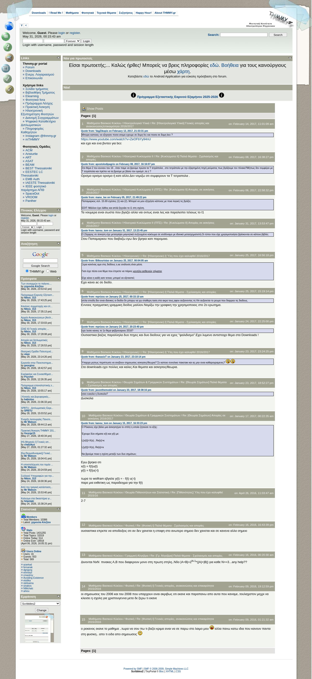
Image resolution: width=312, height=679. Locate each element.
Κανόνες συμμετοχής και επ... (36, 306)
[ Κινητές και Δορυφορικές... (35, 396)
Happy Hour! (144, 12)
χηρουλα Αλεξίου (34, 286)
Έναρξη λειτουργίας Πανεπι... (36, 419)
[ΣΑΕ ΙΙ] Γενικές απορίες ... (35, 329)
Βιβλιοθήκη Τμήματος (40, 92)
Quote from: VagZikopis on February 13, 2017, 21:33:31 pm (114, 131)
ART (28, 157)
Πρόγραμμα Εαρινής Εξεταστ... (37, 295)
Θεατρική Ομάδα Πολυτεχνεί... (37, 351)
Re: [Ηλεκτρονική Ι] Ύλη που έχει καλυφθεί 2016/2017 (176, 255)
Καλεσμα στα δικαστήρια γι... (36, 498)
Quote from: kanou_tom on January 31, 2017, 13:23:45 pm (114, 230)
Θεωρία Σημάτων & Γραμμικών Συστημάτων (151, 382)
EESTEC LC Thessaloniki (32, 173)
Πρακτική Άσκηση (38, 107)
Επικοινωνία (34, 78)
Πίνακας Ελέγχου (33, 210)
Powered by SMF (133, 668)
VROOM (31, 197)
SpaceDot (32, 193)
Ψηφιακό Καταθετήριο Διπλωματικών (38, 123)
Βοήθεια (230, 65)
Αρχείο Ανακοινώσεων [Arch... (37, 317)
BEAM (30, 164)
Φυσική (129, 525)
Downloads (39, 12)
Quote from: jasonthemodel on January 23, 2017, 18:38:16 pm (116, 390)
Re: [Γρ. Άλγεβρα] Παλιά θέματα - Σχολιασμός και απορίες (186, 555)
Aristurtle (31, 154)
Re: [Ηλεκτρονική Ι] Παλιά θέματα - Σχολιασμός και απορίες (179, 291)
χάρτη (183, 71)
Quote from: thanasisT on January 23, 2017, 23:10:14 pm (113, 356)
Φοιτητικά (88, 12)
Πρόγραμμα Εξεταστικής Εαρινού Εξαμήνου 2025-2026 (177, 97)
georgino (29, 365)
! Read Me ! (56, 12)
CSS (178, 671)
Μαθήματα (72, 12)
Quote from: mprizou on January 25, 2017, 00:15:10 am (112, 296)
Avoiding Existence (33, 578)
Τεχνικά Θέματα (106, 12)
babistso (29, 399)
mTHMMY (33, 139)
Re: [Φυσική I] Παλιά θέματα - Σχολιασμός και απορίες (170, 525)
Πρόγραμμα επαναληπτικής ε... (37, 385)
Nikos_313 (30, 297)
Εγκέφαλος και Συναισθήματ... (37, 374)
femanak (27, 567)
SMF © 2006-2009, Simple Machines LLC (166, 668)
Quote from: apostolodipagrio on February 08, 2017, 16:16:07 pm (118, 164)
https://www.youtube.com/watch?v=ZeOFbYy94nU (116, 139)
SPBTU (28, 410)
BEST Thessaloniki (39, 168)
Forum (30, 67)
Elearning (32, 96)
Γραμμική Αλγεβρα (136, 555)
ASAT (29, 161)
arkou (26, 591)
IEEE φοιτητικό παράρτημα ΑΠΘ (33, 188)
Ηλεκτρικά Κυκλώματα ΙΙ (138, 156)
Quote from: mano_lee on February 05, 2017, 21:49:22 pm (114, 197)
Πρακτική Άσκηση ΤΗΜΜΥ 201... (38, 430)
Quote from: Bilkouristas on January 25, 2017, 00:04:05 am (114, 260)
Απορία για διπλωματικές (34, 340)
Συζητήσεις (126, 12)
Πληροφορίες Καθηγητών (32, 130)
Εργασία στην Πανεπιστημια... (37, 363)
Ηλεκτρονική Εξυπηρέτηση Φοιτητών (37, 112)
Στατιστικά (28, 509)
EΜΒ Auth (33, 179)
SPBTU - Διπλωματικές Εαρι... (37, 408)
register (75, 33)
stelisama (28, 583)
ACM (29, 150)
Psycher (28, 376)
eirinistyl (27, 572)
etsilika (27, 580)
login (61, 33)
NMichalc (28, 588)
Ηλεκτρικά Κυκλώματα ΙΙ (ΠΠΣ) (143, 189)
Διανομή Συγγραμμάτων (41, 118)
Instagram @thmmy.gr (41, 136)
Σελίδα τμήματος (37, 89)
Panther (31, 201)
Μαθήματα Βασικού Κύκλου (104, 123)
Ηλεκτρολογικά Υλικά (137, 123)
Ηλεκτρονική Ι (132, 255)
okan (27, 354)
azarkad (27, 564)
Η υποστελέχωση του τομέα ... (37, 464)
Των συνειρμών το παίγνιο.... (36, 283)
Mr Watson (30, 422)
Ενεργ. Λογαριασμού (40, 74)
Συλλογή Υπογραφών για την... (37, 476)
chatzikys (29, 444)
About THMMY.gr (165, 12)
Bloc (161, 671)
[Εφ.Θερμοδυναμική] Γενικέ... (36, 453)
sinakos (27, 585)
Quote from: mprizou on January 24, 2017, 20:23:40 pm (112, 326)
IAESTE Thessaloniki (40, 182)
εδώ (214, 65)
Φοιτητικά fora (35, 100)
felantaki (29, 501)
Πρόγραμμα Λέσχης (39, 103)
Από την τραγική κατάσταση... (36, 487)
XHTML (170, 671)
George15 (29, 433)
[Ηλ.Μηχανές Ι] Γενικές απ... (36, 442)
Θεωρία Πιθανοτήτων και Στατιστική (147, 492)
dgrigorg (27, 570)
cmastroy (28, 575)
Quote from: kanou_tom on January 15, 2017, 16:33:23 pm (114, 423)
